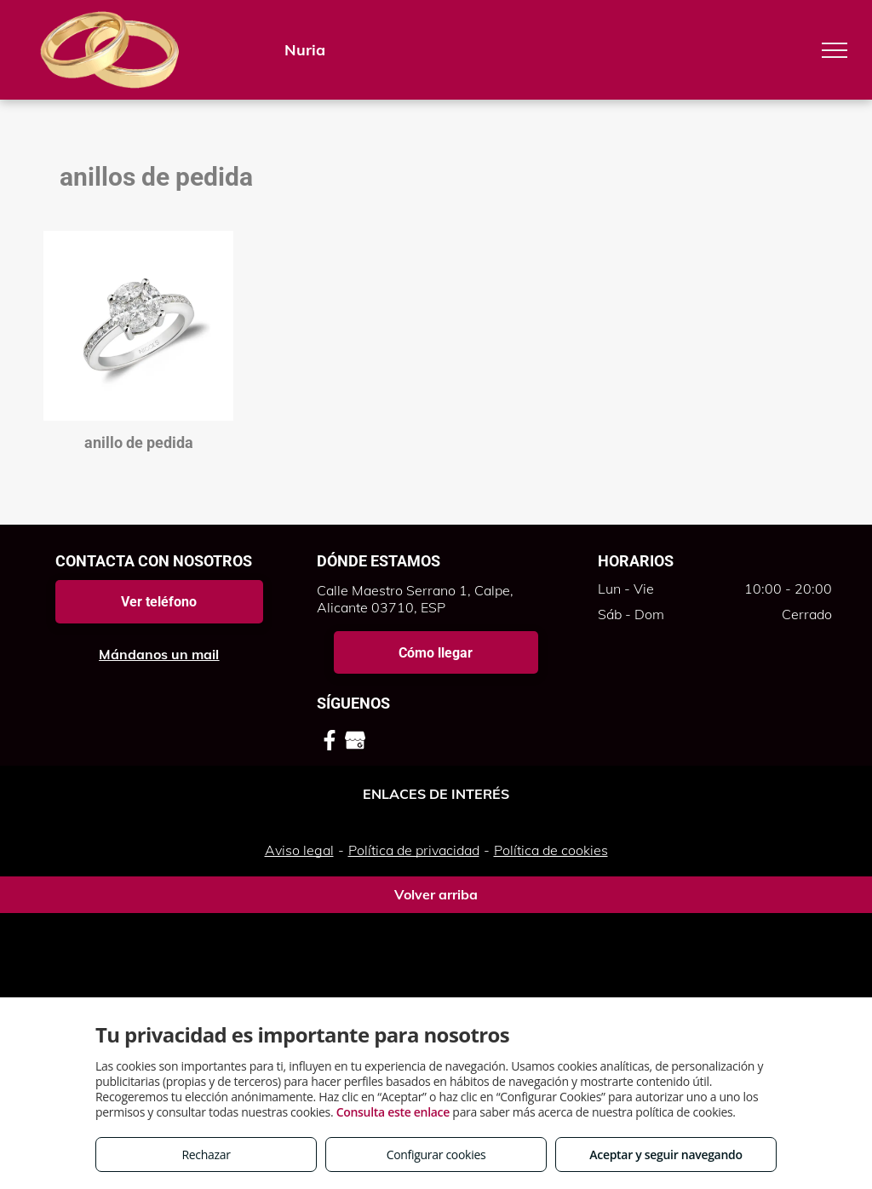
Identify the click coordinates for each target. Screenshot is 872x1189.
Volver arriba (436, 894)
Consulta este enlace (393, 1112)
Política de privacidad (413, 850)
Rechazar (205, 1154)
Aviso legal (299, 850)
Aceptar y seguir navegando (665, 1154)
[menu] (834, 50)
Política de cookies (551, 850)
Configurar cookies (436, 1154)
